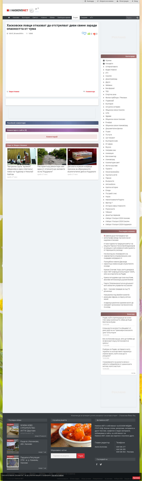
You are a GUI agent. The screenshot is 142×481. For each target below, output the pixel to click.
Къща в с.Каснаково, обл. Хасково (29, 441)
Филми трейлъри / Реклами (116, 97)
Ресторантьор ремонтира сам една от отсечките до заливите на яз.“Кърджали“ (81, 168)
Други (108, 81)
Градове (84, 17)
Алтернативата (112, 66)
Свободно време (63, 17)
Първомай (110, 100)
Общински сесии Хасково (115, 118)
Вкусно (108, 146)
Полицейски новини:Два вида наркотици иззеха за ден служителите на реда (118, 263)
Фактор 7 (109, 202)
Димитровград (111, 78)
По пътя (109, 134)
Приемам (136, 478)
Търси (80, 455)
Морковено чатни (59, 449)
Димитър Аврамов (113, 214)
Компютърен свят (113, 162)
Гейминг (109, 211)
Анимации (110, 152)
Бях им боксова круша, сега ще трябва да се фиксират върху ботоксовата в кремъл (119, 340)
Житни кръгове (111, 165)
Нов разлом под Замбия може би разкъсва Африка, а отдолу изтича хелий (117, 296)
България (109, 103)
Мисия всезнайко (112, 171)
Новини (44, 17)
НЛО (107, 112)
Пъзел (108, 131)
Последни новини (127, 231)
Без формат (110, 87)
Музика (108, 60)
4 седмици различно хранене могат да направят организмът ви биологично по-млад (118, 304)
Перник (108, 177)
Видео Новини (14, 91)
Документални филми (114, 128)
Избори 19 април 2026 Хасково (118, 217)
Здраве (108, 115)
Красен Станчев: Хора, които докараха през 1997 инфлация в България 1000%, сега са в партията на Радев (119, 271)
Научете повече (57, 475)
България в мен (112, 140)
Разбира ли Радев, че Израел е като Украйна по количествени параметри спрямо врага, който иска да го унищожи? (117, 352)
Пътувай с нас (111, 193)
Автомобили (110, 183)
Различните (110, 208)
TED (107, 90)
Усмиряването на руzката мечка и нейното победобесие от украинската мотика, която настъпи (117, 363)
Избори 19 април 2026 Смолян (117, 220)
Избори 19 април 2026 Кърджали (119, 224)
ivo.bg (133, 372)
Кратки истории (112, 186)
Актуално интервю (113, 106)
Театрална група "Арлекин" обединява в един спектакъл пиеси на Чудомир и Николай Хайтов (50, 169)
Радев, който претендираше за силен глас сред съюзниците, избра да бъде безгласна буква (117, 319)
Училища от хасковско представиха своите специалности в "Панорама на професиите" (20, 169)
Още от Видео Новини (17, 145)
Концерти (109, 63)
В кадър (109, 121)
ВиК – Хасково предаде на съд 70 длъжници (117, 289)
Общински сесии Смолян (115, 109)
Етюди (108, 189)
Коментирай (52, 136)
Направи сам (111, 149)
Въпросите (110, 180)
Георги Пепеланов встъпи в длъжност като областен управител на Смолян (118, 283)
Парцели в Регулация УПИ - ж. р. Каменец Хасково (29, 459)
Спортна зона (111, 94)
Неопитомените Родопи (115, 199)
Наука (108, 196)
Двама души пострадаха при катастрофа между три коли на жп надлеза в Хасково (117, 237)
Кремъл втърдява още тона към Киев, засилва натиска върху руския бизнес (118, 278)
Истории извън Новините (115, 205)
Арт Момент (110, 137)
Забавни (109, 84)
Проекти (109, 168)
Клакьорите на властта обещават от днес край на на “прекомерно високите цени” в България (117, 329)
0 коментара (90, 91)
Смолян (109, 75)
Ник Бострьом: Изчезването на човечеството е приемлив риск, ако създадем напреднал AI (117, 255)
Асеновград (110, 159)
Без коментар (111, 155)
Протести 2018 (111, 174)
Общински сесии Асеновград (117, 125)
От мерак (109, 143)
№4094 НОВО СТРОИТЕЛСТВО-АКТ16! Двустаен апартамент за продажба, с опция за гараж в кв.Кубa (29, 431)
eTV (107, 72)
